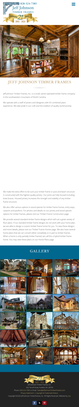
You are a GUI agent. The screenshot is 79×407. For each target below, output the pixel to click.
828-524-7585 (25, 390)
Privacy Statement (27, 393)
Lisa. (69, 396)
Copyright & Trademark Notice (47, 393)
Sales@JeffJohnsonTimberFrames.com (51, 390)
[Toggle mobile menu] (74, 4)
